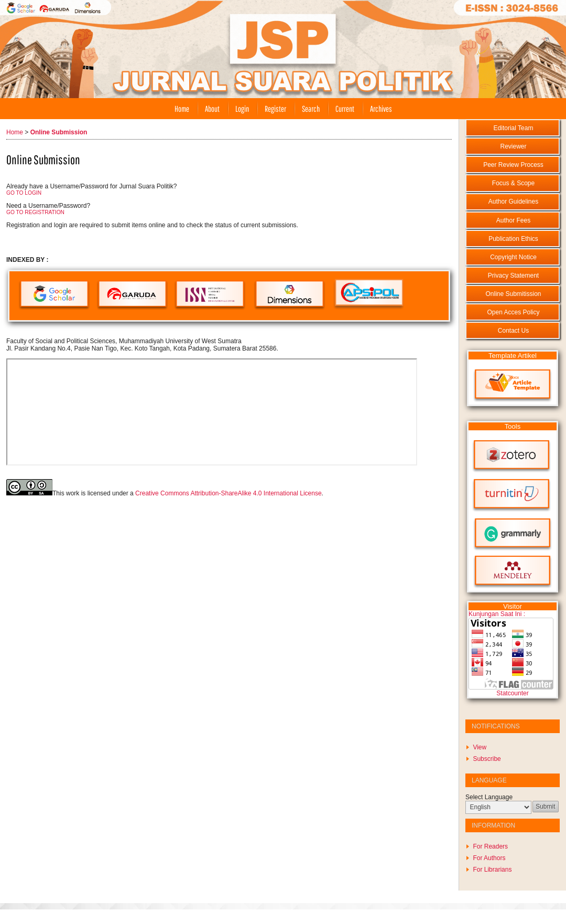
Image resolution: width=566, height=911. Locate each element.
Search (311, 108)
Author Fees (513, 220)
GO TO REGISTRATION (35, 212)
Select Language (489, 797)
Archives (381, 108)
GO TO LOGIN (23, 193)
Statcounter (512, 693)
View (479, 747)
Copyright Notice (513, 257)
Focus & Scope (513, 183)
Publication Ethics (513, 238)
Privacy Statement (513, 275)
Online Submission (59, 132)
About (212, 108)
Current (344, 108)
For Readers (490, 846)
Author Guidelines (513, 201)
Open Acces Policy (513, 312)
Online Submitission (513, 294)
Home (182, 108)
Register (275, 108)
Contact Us (513, 330)
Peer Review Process (513, 164)
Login (242, 108)
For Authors (489, 858)
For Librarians (492, 869)
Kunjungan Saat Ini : (497, 614)
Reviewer (513, 146)
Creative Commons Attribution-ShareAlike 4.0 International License (228, 493)
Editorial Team (514, 128)
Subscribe (486, 758)
